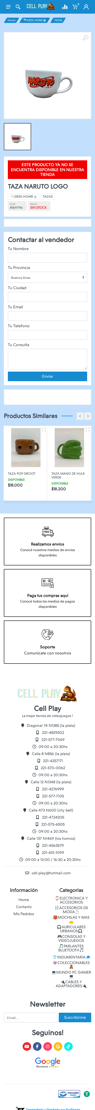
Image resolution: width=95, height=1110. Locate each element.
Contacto (24, 907)
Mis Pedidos (23, 914)
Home (11, 20)
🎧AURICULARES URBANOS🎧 (71, 929)
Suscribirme (75, 1017)
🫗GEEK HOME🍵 (34, 20)
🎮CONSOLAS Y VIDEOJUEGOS (71, 939)
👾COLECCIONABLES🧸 (71, 965)
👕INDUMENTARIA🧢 (71, 957)
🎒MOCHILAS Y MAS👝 (71, 919)
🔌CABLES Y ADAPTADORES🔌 (71, 984)
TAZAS (58, 20)
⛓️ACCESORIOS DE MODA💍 (71, 910)
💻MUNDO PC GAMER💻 (71, 974)
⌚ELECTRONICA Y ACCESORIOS (71, 900)
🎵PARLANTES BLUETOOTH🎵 (71, 948)
